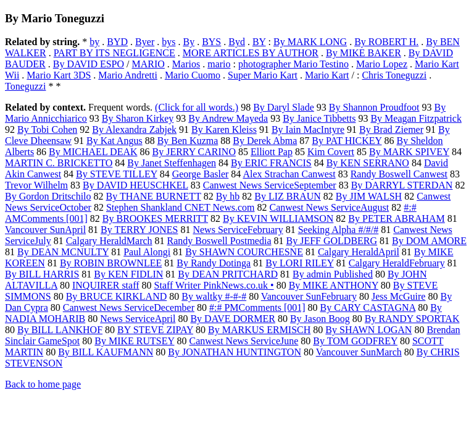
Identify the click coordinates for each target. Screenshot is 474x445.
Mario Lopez (381, 64)
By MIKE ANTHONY (333, 285)
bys (168, 41)
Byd (236, 41)
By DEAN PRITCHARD (228, 274)
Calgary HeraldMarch (109, 240)
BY (259, 41)
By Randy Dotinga (214, 263)
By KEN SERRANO (367, 163)
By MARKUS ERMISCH (259, 329)
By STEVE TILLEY (116, 174)
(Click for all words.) (196, 107)
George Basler (200, 174)
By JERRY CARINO (194, 151)
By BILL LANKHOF (59, 329)
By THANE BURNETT (153, 196)
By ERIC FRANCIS (271, 163)
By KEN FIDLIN (128, 274)
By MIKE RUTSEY (134, 341)
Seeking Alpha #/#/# (338, 229)
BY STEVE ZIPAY (155, 329)
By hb (228, 196)
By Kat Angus (114, 140)
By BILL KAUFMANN (105, 352)
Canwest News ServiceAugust (329, 207)
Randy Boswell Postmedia (219, 240)
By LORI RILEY (299, 263)
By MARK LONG (310, 41)
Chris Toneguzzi (394, 75)
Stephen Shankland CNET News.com (180, 207)
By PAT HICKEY (346, 140)
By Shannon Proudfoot (374, 107)
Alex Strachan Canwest (289, 174)
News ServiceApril (137, 318)
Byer (144, 41)
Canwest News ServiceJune (244, 341)
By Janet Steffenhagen (171, 163)
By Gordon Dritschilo (48, 196)
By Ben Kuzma (187, 140)
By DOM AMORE (429, 240)
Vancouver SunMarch (359, 352)
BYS (211, 41)
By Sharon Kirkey (137, 118)
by (94, 41)
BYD (117, 41)
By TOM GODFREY (355, 341)
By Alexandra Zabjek (134, 129)
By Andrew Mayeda (228, 118)
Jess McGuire (399, 296)
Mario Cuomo (192, 75)
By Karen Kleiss (224, 129)
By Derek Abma (265, 140)
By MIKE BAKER (363, 53)
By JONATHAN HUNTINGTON (234, 352)
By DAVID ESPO (88, 64)
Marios (186, 64)
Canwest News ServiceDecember (128, 307)
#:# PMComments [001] (257, 307)
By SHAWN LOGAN (368, 329)
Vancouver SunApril (45, 229)
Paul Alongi (146, 252)
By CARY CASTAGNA (368, 307)
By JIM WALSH (369, 196)
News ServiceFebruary (238, 229)
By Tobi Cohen (47, 129)
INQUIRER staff (105, 285)
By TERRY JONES (139, 229)
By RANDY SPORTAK (412, 318)
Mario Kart (327, 75)
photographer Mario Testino (293, 64)
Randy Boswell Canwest (399, 174)
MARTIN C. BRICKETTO (58, 163)
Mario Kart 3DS (59, 75)
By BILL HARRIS (42, 274)
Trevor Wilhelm (36, 185)
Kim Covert (330, 151)
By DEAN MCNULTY (63, 252)
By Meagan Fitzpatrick (416, 118)
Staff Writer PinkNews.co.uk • (214, 285)
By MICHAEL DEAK (93, 151)
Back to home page (43, 384)
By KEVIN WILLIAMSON (278, 218)
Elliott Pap (272, 151)
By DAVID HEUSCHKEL (135, 185)
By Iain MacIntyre (308, 129)
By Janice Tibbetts (319, 118)
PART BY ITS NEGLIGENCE (114, 53)
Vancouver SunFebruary (309, 296)
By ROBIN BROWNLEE (111, 263)
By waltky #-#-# (213, 296)
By (188, 41)
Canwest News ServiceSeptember (269, 185)
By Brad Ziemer (391, 129)
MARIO (148, 64)
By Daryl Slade (283, 107)
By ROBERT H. (386, 41)
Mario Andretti (127, 75)
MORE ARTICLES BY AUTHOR (250, 53)
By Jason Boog (320, 318)
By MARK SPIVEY (409, 151)
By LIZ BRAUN (287, 196)
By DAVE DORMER (232, 318)
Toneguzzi (25, 86)
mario (218, 64)
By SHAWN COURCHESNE (244, 252)
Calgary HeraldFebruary (397, 263)
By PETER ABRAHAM (396, 218)
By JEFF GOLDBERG (331, 240)
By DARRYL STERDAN (402, 185)
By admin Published (333, 274)
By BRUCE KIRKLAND (116, 296)
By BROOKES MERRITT (155, 218)
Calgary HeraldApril (358, 252)
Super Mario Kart (262, 75)
